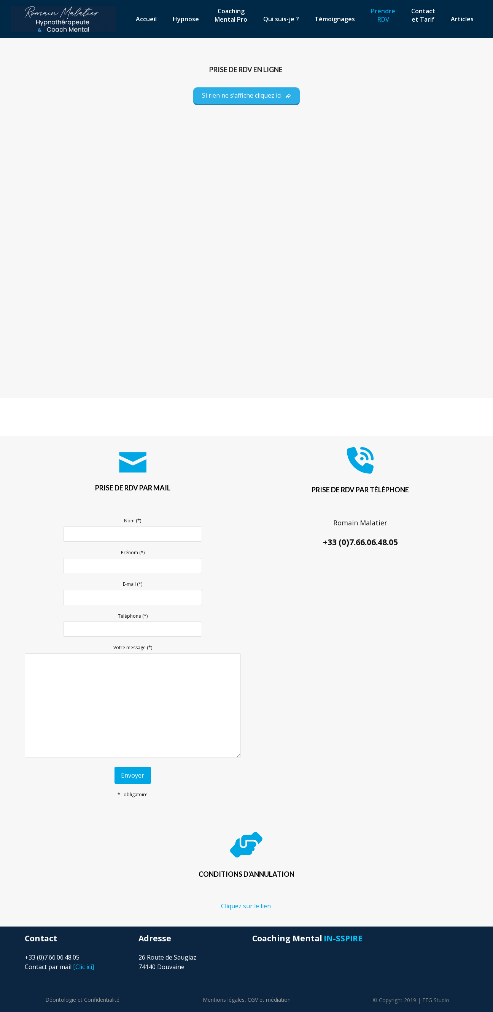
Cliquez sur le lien (246, 906)
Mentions (224, 999)
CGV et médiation (269, 999)
